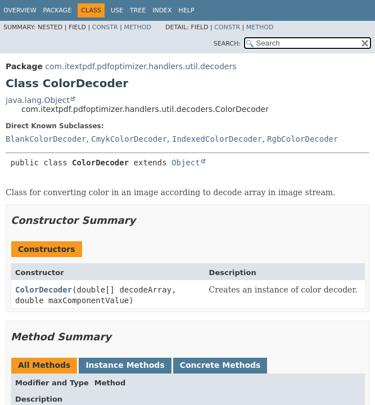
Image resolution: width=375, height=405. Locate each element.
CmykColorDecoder (129, 138)
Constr (105, 27)
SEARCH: (227, 43)
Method (137, 27)
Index (161, 10)
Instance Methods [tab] (124, 365)
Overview (20, 10)
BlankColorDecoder (46, 138)
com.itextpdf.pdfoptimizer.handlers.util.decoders (140, 66)
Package (57, 10)
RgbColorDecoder (302, 138)
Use (117, 10)
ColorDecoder (43, 289)
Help (187, 10)
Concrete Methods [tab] (220, 365)
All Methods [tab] (44, 365)
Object (185, 162)
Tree (138, 10)
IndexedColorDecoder (217, 138)
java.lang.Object (38, 100)
